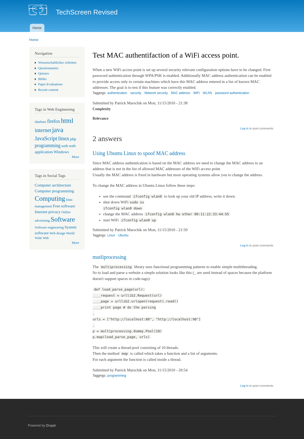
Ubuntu (123, 235)
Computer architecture (53, 185)
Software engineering (49, 227)
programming (47, 145)
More (75, 157)
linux (63, 138)
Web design (57, 233)
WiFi (196, 93)
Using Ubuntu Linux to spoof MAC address (139, 153)
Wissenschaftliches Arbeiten (57, 62)
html (67, 120)
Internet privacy (48, 211)
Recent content (48, 90)
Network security (156, 93)
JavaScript (46, 138)
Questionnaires (48, 68)
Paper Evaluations (50, 84)
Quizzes (43, 73)
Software (63, 219)
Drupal (51, 425)
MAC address (180, 93)
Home (37, 28)
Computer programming (54, 191)
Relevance (101, 118)
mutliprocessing (110, 257)
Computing (50, 198)
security (135, 93)
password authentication (232, 93)
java (57, 130)
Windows (61, 152)
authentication (117, 93)
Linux (111, 235)
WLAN (207, 93)
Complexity (102, 109)
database (40, 122)
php (73, 139)
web (64, 145)
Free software (64, 206)
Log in (244, 128)
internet (43, 130)
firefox (53, 121)
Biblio (42, 79)
